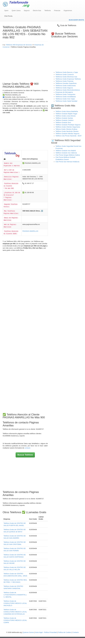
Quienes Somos (28, 632)
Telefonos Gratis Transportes (65, 94)
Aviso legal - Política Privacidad (46, 632)
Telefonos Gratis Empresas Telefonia (68, 79)
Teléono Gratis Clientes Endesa (66, 129)
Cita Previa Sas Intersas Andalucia (67, 162)
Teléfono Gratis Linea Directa (66, 116)
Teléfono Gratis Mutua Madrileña (67, 111)
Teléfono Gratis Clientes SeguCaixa (68, 127)
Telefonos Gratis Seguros (64, 88)
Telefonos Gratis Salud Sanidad (66, 101)
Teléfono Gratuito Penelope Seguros (68, 125)
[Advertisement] (25, 64)
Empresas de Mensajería (64, 92)
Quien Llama (16, 10)
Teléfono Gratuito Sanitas (64, 118)
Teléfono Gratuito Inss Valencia (66, 153)
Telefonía (47, 10)
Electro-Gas (37, 10)
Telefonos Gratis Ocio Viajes (65, 99)
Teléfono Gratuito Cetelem (65, 120)
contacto (27, 448)
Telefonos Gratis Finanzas (64, 81)
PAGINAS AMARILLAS (30, 231)
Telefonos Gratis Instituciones (66, 85)
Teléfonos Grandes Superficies (66, 83)
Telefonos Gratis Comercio (65, 74)
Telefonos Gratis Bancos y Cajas (67, 72)
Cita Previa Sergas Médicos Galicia (68, 155)
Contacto (75, 632)
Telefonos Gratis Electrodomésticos (68, 90)
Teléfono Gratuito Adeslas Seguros (67, 133)
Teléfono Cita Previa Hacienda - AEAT (69, 136)
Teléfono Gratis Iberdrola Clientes (67, 131)
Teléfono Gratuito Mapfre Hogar (66, 114)
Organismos (68, 10)
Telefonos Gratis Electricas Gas (66, 77)
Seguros (27, 10)
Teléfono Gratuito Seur (63, 122)
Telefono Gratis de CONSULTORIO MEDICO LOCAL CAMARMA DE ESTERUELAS (15, 612)
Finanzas (57, 10)
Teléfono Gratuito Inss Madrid (66, 150)
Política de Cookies (64, 632)
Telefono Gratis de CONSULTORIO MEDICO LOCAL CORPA (15, 620)
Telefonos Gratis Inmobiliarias (66, 97)
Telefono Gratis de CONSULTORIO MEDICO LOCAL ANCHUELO (15, 603)
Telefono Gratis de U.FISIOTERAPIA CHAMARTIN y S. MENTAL (15, 595)
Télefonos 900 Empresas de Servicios (19, 45)
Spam (6, 10)
